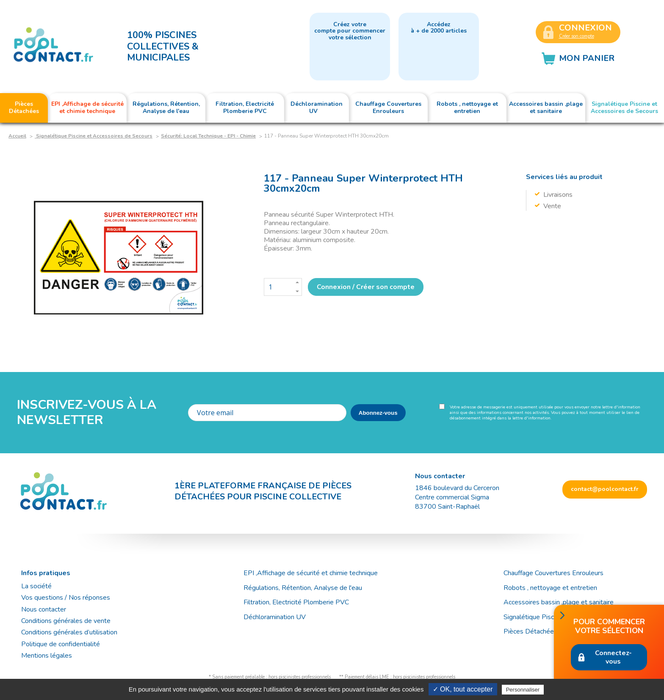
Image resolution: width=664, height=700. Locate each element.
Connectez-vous (613, 657)
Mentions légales (46, 655)
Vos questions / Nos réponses (65, 597)
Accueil (17, 135)
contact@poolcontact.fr (605, 489)
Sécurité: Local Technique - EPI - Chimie (208, 135)
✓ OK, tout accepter (463, 689)
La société (36, 586)
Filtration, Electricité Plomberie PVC (296, 602)
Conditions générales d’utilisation (69, 632)
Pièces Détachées (530, 631)
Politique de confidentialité (60, 644)
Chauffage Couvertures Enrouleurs (553, 573)
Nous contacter (43, 609)
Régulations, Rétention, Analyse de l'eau (302, 588)
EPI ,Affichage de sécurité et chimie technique (310, 573)
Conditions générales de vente (66, 621)
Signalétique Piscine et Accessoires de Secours (93, 135)
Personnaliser (523, 689)
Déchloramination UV (278, 617)
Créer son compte (576, 36)
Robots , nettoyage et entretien (550, 588)
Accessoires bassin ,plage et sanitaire (559, 602)
